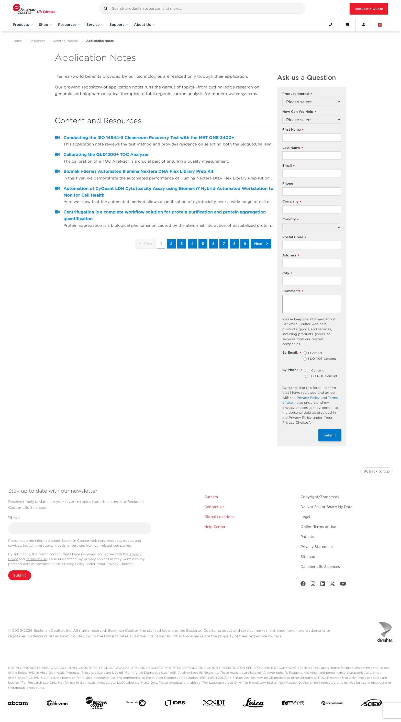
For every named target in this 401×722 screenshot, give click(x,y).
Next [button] (261, 244)
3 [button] (182, 244)
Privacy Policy (308, 398)
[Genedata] (136, 704)
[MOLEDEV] (293, 704)
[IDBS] (175, 704)
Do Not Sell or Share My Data (326, 507)
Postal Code (294, 237)
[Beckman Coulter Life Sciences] (96, 704)
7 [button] (224, 244)
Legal (305, 517)
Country (290, 219)
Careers (211, 497)
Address (290, 255)
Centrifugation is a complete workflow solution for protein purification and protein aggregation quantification (164, 215)
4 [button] (192, 244)
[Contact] (330, 24)
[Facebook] (303, 584)
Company (292, 201)
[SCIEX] (371, 704)
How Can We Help (299, 112)
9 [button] (245, 244)
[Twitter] (332, 584)
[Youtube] (343, 584)
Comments (292, 291)
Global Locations (219, 517)
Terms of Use (36, 559)
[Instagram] (313, 584)
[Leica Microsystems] (253, 704)
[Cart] (347, 24)
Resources (37, 41)
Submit (330, 435)
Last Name (292, 148)
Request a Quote (369, 9)
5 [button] (203, 244)
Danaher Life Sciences (320, 567)
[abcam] (18, 704)
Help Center (215, 527)
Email (288, 166)
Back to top (376, 471)
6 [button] (213, 244)
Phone (287, 183)
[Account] (364, 24)
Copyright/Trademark (319, 497)
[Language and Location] (380, 24)
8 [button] (234, 244)
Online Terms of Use (318, 527)
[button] (105, 8)
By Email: (291, 353)
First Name (293, 130)
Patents (307, 537)
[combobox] (202, 8)
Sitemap (307, 557)
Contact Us (214, 507)
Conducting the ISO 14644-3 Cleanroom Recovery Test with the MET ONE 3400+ (148, 137)
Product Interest (297, 94)
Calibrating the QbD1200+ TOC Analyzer (106, 154)
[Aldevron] (57, 704)
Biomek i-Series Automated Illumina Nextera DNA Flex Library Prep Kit (138, 171)
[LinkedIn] (322, 584)
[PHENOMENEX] (332, 704)
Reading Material (66, 41)
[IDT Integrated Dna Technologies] (214, 704)
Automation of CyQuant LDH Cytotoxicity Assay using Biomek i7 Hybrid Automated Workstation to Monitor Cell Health (168, 192)
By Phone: (292, 370)
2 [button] (171, 244)
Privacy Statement (316, 547)
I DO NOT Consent (322, 358)
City (287, 273)
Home (17, 41)
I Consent (315, 353)
